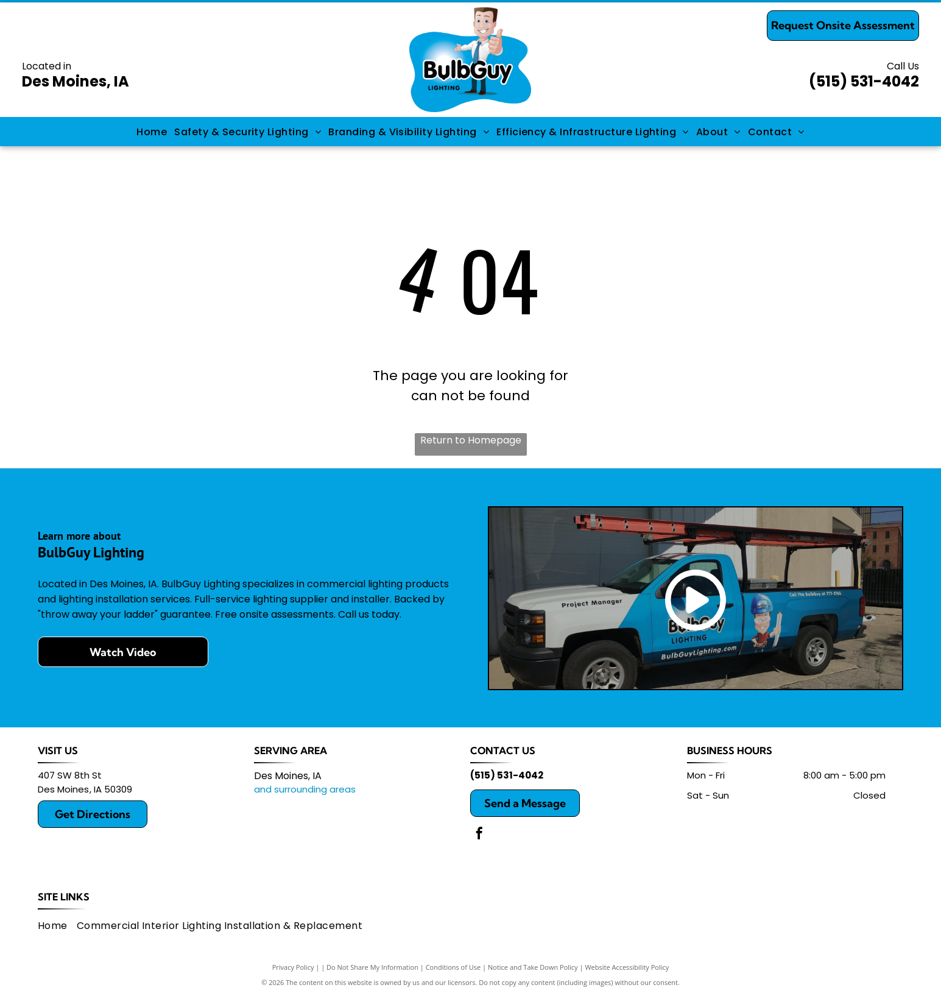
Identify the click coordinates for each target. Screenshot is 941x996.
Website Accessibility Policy (627, 967)
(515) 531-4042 (864, 81)
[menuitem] (152, 131)
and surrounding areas (305, 789)
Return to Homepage (470, 440)
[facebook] (479, 835)
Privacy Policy (293, 967)
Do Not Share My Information (372, 967)
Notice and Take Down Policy (533, 967)
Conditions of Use (453, 967)
